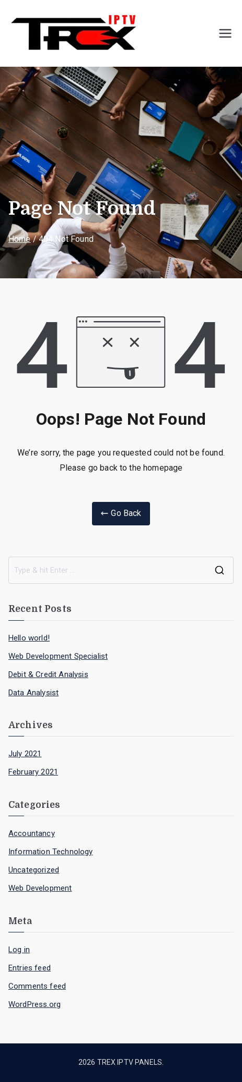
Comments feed (37, 986)
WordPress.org (34, 1004)
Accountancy (31, 833)
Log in (19, 949)
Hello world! (29, 638)
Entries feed (29, 968)
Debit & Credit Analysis (48, 674)
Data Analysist (33, 692)
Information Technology (50, 851)
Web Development (40, 888)
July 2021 (24, 753)
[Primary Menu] (225, 33)
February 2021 (33, 772)
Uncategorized (33, 870)
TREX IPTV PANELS (130, 1062)
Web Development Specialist (58, 656)
